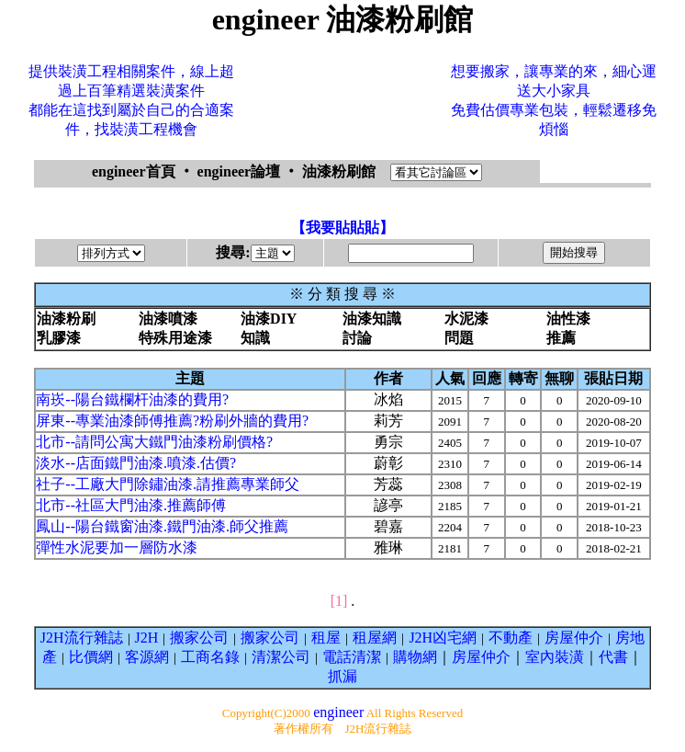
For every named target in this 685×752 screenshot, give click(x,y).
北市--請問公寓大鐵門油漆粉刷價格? (154, 442)
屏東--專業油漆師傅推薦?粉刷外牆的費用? (172, 420)
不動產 (510, 637)
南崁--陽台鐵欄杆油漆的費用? (132, 399)
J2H (147, 637)
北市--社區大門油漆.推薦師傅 (131, 505)
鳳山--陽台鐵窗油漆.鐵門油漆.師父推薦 (162, 526)
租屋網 (375, 637)
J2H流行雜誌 (81, 637)
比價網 (91, 657)
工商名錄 (210, 657)
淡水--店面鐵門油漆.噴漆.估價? (136, 463)
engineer (338, 712)
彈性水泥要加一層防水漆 (116, 547)
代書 (613, 657)
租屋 (326, 637)
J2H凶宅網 (443, 637)
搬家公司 (199, 637)
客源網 (147, 657)
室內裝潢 (554, 657)
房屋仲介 (574, 637)
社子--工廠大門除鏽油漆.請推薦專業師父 (167, 484)
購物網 (415, 657)
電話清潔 (351, 657)
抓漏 (342, 676)
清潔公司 (281, 657)
